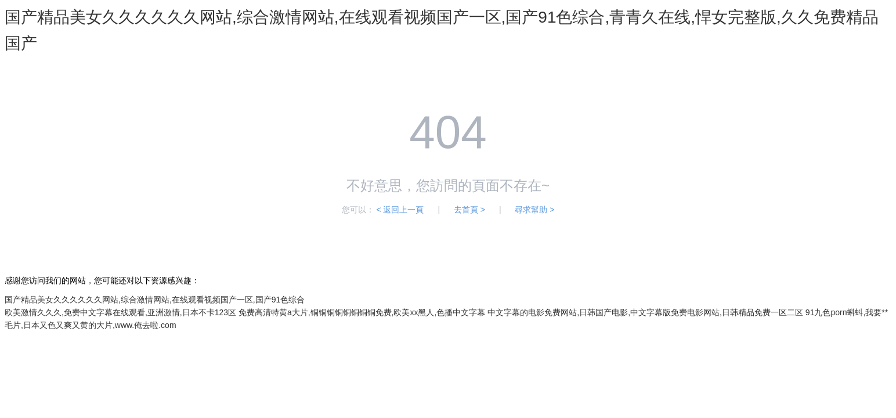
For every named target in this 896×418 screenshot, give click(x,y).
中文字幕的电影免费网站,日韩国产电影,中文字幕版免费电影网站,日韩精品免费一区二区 (645, 312)
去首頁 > (469, 209)
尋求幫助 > (534, 209)
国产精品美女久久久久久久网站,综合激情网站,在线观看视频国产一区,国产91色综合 (155, 299)
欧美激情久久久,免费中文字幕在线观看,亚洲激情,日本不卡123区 (120, 312)
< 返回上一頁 (400, 209)
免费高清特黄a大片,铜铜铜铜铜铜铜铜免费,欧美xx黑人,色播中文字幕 (362, 312)
